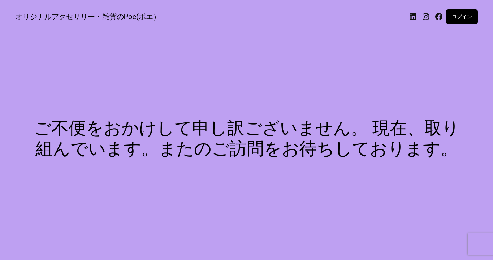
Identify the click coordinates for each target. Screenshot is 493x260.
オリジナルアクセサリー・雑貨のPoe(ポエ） (88, 16)
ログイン (462, 17)
